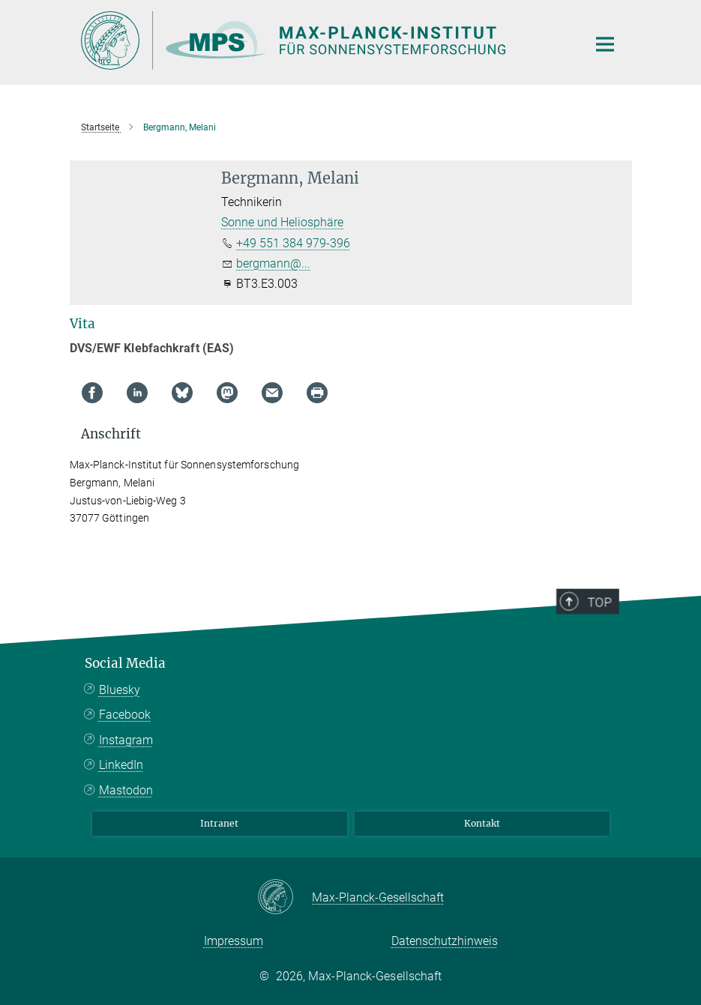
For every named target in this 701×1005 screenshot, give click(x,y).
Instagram (126, 740)
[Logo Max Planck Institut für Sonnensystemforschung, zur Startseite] (324, 40)
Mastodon (126, 790)
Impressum (233, 941)
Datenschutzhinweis (444, 941)
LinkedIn (121, 765)
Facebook (125, 714)
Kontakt (482, 823)
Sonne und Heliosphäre (282, 222)
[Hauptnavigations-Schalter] (605, 44)
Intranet (219, 823)
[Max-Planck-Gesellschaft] (284, 898)
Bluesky (119, 690)
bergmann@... (273, 263)
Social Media (125, 663)
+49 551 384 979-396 (293, 243)
